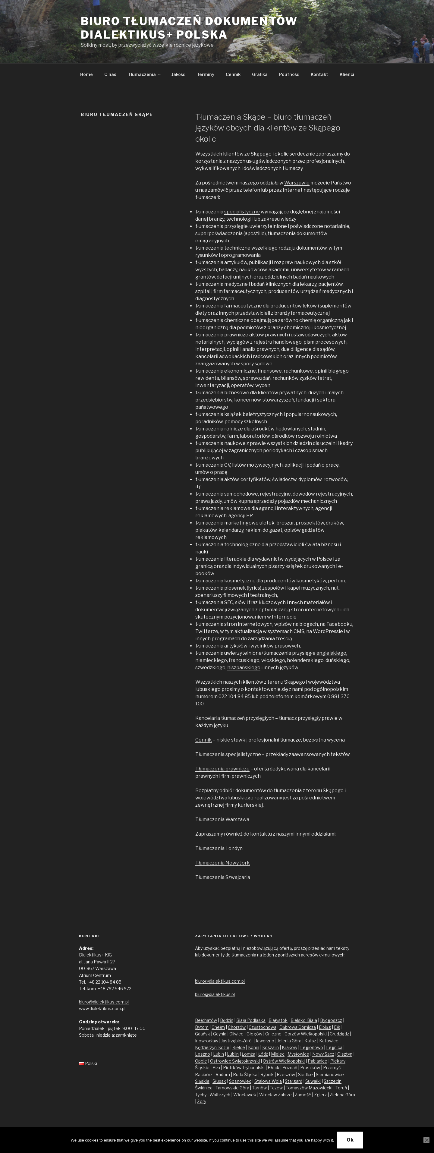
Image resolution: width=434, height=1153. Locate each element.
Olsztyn (344, 1054)
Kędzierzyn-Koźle (212, 1047)
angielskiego (331, 653)
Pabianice (317, 1060)
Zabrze (285, 1094)
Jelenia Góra (289, 1040)
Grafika (260, 74)
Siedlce (305, 1074)
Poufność (289, 74)
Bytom (202, 1027)
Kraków (289, 1047)
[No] (426, 1140)
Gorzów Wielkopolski (306, 1033)
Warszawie (297, 183)
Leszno (202, 1054)
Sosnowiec (240, 1081)
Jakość (178, 74)
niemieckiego (211, 660)
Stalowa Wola (268, 1081)
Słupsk (219, 1081)
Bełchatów (206, 1020)
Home (86, 74)
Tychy (200, 1094)
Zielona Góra (342, 1094)
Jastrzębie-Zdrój (237, 1040)
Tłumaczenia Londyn (219, 848)
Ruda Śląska (245, 1074)
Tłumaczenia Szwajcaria (222, 877)
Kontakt (319, 74)
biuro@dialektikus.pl (215, 994)
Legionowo (311, 1047)
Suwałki (313, 1081)
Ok (350, 1140)
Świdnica (203, 1087)
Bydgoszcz (331, 1020)
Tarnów (259, 1087)
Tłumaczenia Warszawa (222, 819)
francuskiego (244, 660)
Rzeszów (286, 1074)
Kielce (238, 1047)
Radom (222, 1074)
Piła (216, 1067)
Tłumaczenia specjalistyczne (228, 754)
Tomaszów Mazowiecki (309, 1087)
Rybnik (267, 1074)
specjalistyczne (242, 212)
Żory (201, 1101)
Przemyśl (332, 1067)
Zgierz (320, 1094)
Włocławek (244, 1094)
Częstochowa (262, 1027)
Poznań (289, 1067)
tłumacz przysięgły (300, 718)
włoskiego (273, 660)
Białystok (278, 1020)
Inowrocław (206, 1040)
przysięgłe (236, 226)
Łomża (248, 1054)
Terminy (205, 74)
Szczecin (332, 1081)
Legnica (334, 1047)
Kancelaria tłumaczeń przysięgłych (234, 718)
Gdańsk (202, 1033)
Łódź (263, 1054)
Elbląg (325, 1027)
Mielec (278, 1054)
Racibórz (203, 1074)
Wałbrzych (219, 1094)
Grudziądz (339, 1033)
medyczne (236, 284)
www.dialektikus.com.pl (102, 1008)
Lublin (233, 1054)
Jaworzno (265, 1040)
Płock (273, 1067)
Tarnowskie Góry (232, 1087)
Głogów (254, 1033)
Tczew (276, 1087)
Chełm (218, 1027)
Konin (253, 1047)
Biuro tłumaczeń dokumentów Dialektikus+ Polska (189, 27)
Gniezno (273, 1033)
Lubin (218, 1054)
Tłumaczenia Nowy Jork (222, 863)
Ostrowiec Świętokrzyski (235, 1060)
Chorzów (237, 1027)
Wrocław (268, 1094)
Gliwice (236, 1033)
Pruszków (310, 1067)
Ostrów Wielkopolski (284, 1060)
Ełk (337, 1027)
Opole (201, 1060)
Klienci (347, 74)
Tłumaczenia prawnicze (222, 769)
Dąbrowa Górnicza (297, 1027)
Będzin (226, 1020)
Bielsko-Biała (304, 1020)
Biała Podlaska (251, 1020)
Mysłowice (298, 1054)
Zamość (303, 1094)
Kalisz (310, 1040)
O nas (110, 74)
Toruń (341, 1087)
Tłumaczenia (145, 74)
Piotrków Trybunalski (244, 1067)
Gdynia (219, 1033)
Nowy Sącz (323, 1054)
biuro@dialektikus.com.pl (104, 1001)
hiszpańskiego (243, 667)
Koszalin (270, 1047)
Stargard (293, 1081)
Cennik (233, 74)
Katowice (328, 1040)
